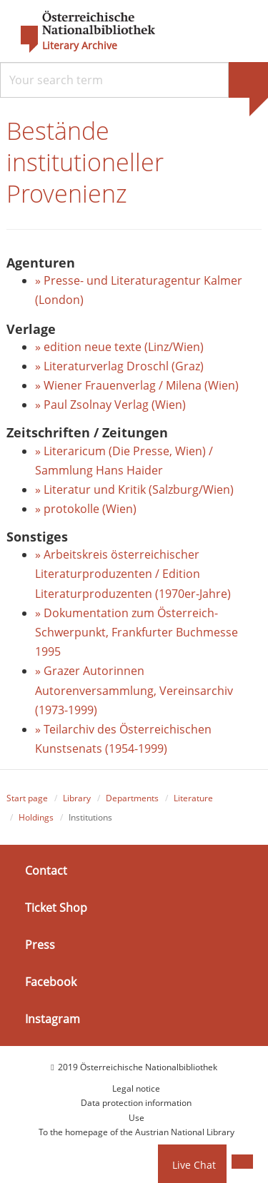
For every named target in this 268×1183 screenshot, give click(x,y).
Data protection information (136, 1103)
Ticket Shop (56, 907)
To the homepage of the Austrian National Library (136, 1132)
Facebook (50, 982)
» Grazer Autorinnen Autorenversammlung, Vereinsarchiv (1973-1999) (134, 690)
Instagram (52, 1019)
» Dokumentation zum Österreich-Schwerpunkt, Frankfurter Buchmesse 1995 (136, 632)
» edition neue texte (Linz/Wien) (119, 347)
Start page (27, 798)
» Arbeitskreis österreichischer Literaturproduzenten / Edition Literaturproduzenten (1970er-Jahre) (133, 574)
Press (40, 945)
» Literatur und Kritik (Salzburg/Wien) (134, 489)
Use (136, 1118)
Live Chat (194, 1165)
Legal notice (136, 1088)
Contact (46, 870)
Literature (193, 798)
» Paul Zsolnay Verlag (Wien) (112, 404)
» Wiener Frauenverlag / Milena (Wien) (137, 385)
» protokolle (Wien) (86, 509)
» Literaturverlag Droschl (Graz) (119, 366)
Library (77, 798)
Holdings (36, 817)
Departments (132, 798)
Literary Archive (79, 45)
